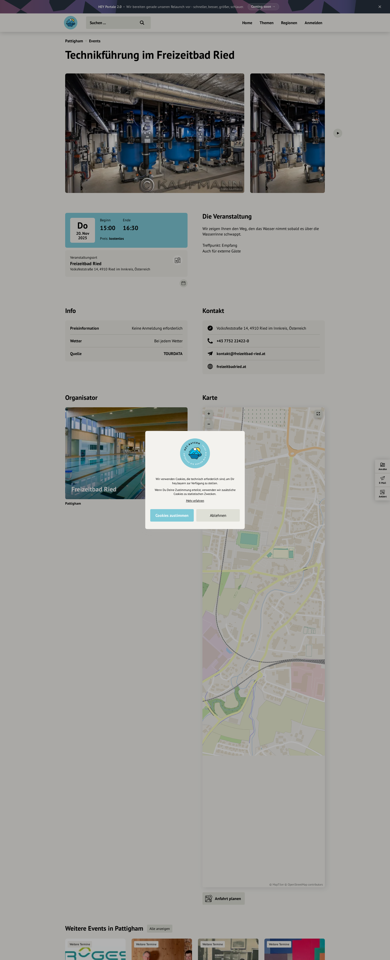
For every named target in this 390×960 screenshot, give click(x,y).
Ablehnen (218, 515)
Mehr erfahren (195, 500)
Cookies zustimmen (172, 515)
